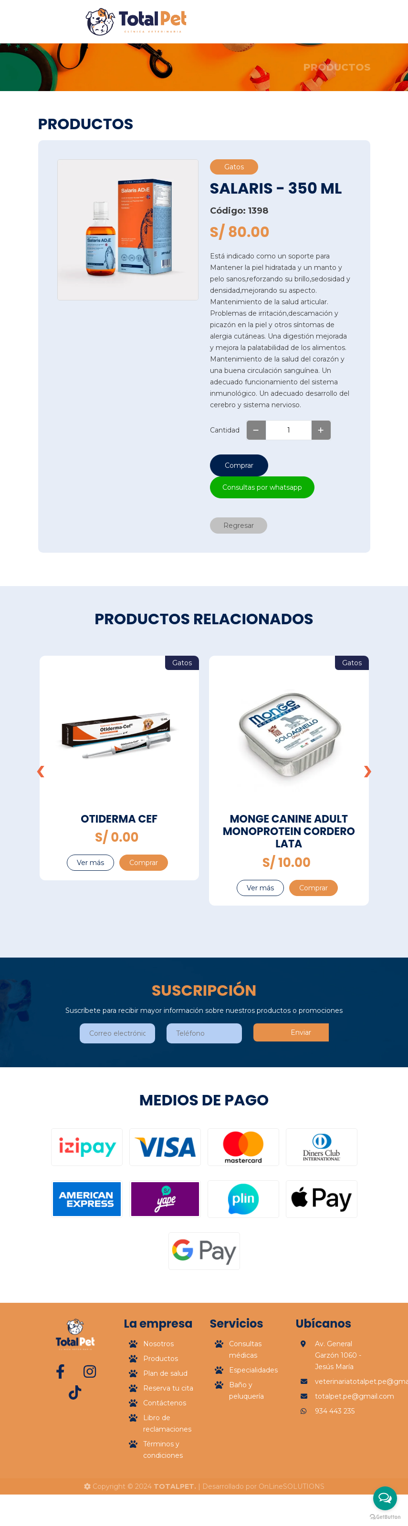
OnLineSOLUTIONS (291, 1486)
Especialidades (253, 1410)
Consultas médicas (245, 1390)
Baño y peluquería (246, 1431)
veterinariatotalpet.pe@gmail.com (342, 1421)
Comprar (239, 465)
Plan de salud (165, 1413)
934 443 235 (335, 1451)
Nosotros (158, 1384)
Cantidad (225, 430)
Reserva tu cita (168, 1428)
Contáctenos (164, 1443)
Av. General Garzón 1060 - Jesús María (338, 1395)
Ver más (90, 862)
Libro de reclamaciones (167, 1464)
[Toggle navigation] (311, 22)
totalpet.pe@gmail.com (342, 1436)
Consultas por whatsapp (262, 487)
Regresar (238, 525)
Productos (160, 1398)
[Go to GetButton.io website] (385, 1516)
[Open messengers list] (385, 1498)
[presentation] (40, 769)
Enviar (301, 1032)
